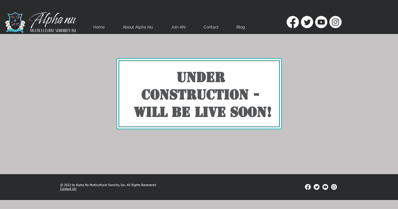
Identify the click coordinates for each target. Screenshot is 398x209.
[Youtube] (321, 22)
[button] (138, 29)
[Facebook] (293, 22)
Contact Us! (68, 188)
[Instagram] (335, 22)
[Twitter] (307, 22)
